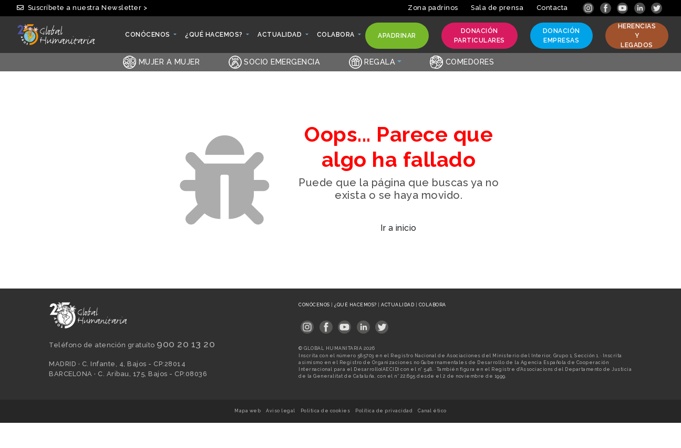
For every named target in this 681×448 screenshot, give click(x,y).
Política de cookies (325, 410)
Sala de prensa (497, 8)
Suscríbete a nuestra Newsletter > (82, 8)
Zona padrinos (433, 8)
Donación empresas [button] (561, 35)
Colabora (432, 304)
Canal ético (432, 410)
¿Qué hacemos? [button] (214, 37)
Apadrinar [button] (396, 38)
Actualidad (398, 304)
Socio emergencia (275, 61)
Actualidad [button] (280, 37)
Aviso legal (280, 410)
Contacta (552, 8)
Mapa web (247, 410)
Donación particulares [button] (479, 35)
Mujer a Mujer (161, 61)
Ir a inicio (398, 228)
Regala (372, 61)
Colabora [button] (336, 37)
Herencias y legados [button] (636, 36)
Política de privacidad (383, 410)
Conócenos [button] (148, 37)
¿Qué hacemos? (356, 304)
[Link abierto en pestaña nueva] (589, 8)
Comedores (462, 61)
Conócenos (314, 304)
